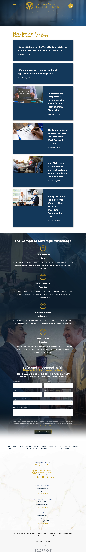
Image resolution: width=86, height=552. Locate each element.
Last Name (47, 381)
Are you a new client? (19, 399)
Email (45, 390)
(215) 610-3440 (43, 464)
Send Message (43, 432)
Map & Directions (43, 494)
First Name (16, 381)
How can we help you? (20, 408)
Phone (15, 390)
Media (21, 446)
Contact (75, 446)
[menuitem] (35, 545)
